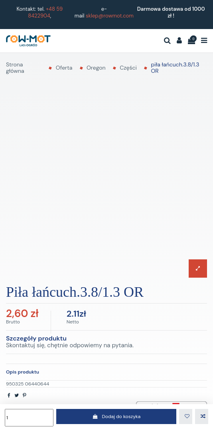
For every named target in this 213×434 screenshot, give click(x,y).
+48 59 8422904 (45, 12)
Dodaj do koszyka (116, 416)
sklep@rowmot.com (110, 15)
